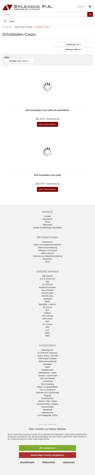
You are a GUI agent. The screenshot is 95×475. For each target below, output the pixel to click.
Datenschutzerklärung (47, 247)
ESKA (47, 333)
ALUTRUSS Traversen (48, 353)
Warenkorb (47, 219)
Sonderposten (47, 398)
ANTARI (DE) (47, 293)
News (47, 262)
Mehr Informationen (47, 124)
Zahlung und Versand (47, 250)
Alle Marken (47, 276)
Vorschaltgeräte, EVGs (47, 415)
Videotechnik (47, 412)
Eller (47, 327)
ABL (47, 282)
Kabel (47, 367)
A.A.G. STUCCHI (47, 279)
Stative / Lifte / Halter (47, 401)
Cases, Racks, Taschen (47, 356)
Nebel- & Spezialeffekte (47, 387)
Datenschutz (49, 462)
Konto (47, 222)
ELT (47, 330)
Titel (73, 45)
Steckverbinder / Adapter (47, 404)
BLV (47, 310)
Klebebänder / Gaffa (47, 373)
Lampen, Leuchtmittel (47, 375)
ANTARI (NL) (47, 296)
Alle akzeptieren (47, 448)
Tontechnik (47, 410)
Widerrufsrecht (47, 253)
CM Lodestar (47, 316)
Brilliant (47, 313)
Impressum (47, 242)
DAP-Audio (47, 319)
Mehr (47, 336)
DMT (47, 321)
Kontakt (47, 216)
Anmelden (80, 7)
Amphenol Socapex (47, 287)
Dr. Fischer (47, 324)
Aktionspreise (47, 350)
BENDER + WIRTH (47, 304)
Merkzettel (47, 225)
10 (73, 50)
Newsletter (47, 259)
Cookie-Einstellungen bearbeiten (47, 227)
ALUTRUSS (47, 284)
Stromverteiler (47, 407)
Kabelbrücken (47, 370)
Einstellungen (27, 462)
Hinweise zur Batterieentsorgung (47, 256)
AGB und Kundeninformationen (47, 245)
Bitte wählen (19, 61)
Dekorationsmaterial (47, 361)
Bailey (47, 301)
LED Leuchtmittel (47, 378)
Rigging (47, 395)
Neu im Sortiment (47, 390)
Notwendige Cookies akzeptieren (47, 455)
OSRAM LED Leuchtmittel (47, 392)
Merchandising (47, 384)
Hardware (47, 364)
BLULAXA (47, 307)
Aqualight (47, 299)
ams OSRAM (47, 290)
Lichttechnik (47, 381)
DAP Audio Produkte (47, 358)
